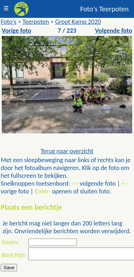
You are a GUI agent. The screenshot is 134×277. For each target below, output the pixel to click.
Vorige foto (16, 30)
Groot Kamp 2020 (78, 22)
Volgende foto (113, 30)
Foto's (8, 22)
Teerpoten (35, 22)
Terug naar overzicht (67, 151)
